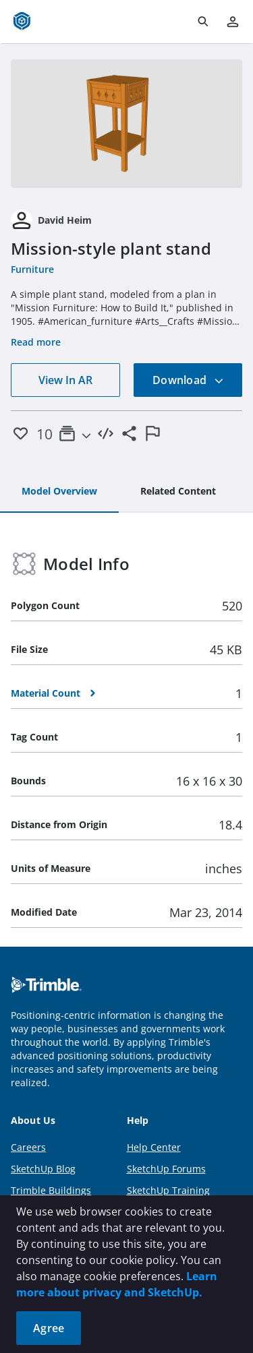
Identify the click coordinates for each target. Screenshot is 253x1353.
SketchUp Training (168, 1190)
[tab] (59, 492)
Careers (28, 1147)
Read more (36, 342)
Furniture (32, 269)
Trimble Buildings (51, 1190)
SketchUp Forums (166, 1168)
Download (188, 380)
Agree (48, 1328)
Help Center (154, 1147)
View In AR (65, 380)
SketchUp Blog (43, 1168)
